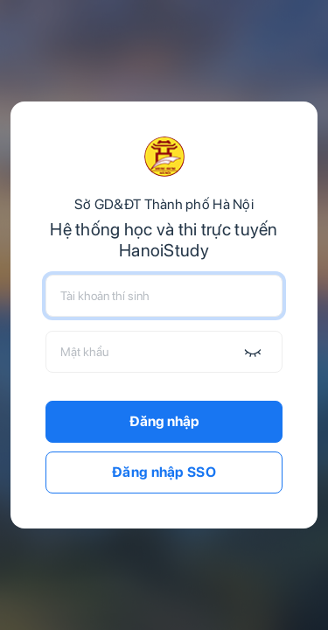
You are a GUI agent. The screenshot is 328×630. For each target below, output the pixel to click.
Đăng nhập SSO (164, 472)
